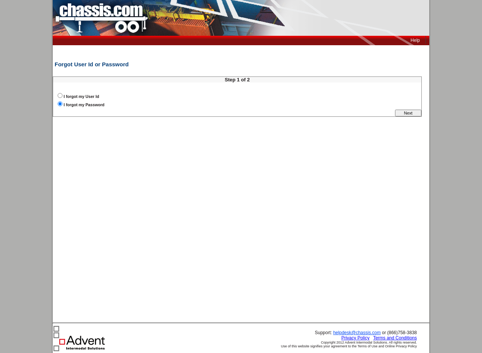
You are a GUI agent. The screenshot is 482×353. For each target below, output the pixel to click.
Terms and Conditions (395, 338)
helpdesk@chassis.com (357, 332)
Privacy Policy (355, 338)
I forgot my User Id (81, 96)
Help (415, 40)
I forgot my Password (84, 104)
